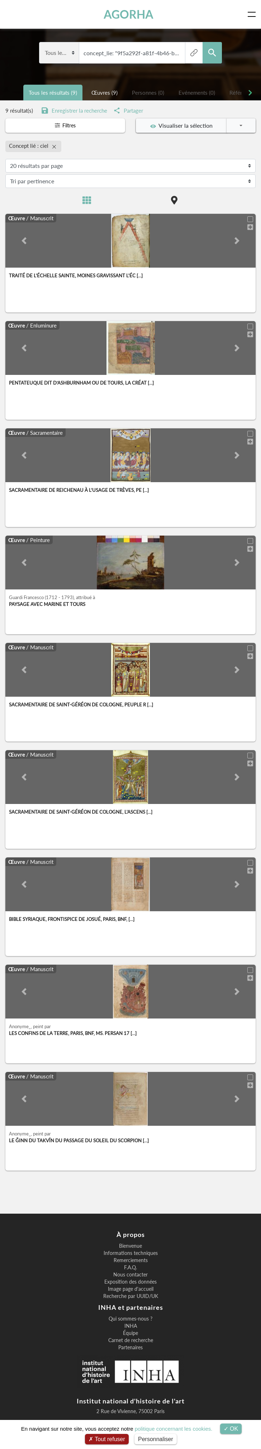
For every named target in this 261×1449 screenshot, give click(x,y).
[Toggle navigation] (253, 14)
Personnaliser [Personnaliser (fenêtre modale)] (155, 1439)
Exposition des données (130, 1279)
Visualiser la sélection (181, 125)
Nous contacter (130, 1272)
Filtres (65, 125)
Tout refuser (107, 1439)
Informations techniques (131, 1251)
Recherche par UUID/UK (130, 1294)
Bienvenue (130, 1244)
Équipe (130, 1331)
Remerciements (131, 1258)
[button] (24, 238)
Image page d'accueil (130, 1287)
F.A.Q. (130, 1265)
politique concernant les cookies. (174, 1429)
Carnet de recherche (130, 1338)
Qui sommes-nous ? (130, 1316)
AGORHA (129, 14)
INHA (130, 1324)
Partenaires (130, 1345)
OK (231, 1429)
